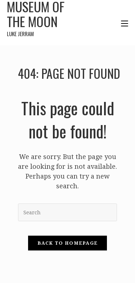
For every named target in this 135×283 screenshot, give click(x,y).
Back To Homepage (67, 243)
